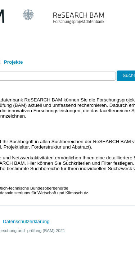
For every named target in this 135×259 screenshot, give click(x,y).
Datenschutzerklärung (26, 221)
